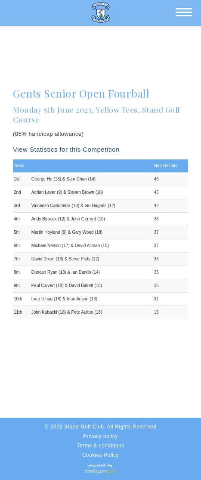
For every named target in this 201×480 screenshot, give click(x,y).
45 (156, 179)
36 (156, 259)
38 (156, 219)
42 (156, 205)
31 (156, 299)
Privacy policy (100, 436)
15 (156, 312)
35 (156, 272)
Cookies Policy (100, 455)
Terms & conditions (100, 446)
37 (156, 232)
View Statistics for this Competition (66, 149)
